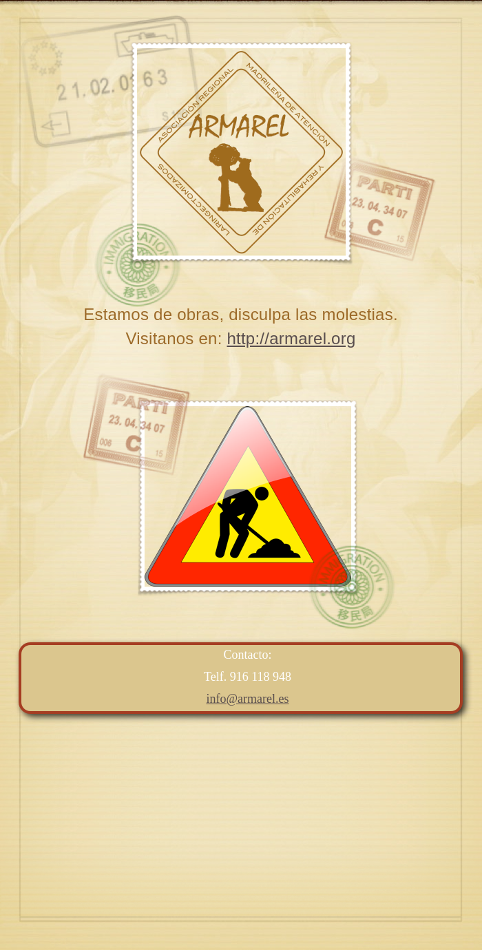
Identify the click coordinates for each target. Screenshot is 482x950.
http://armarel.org (291, 338)
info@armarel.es (247, 699)
